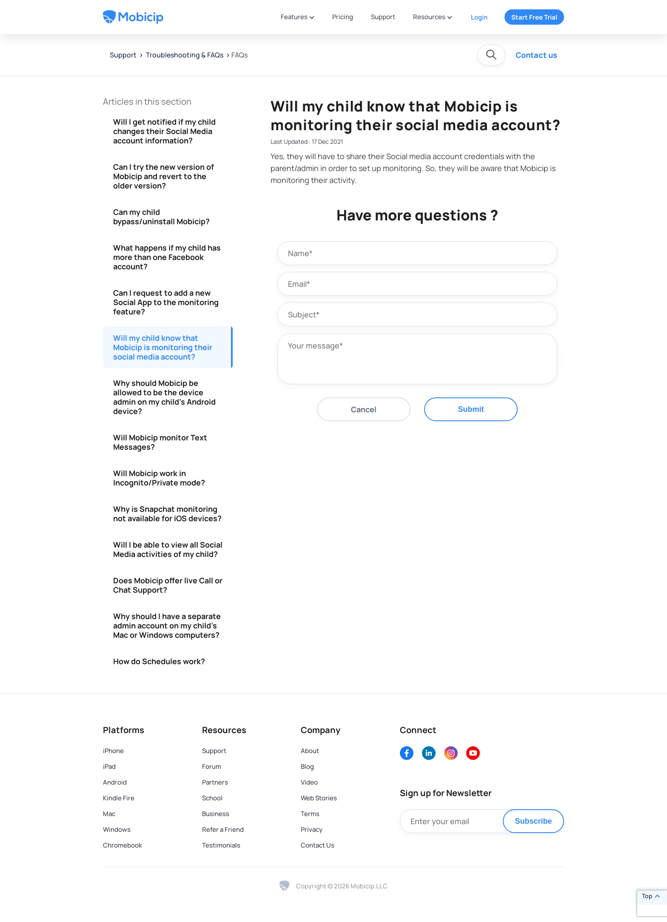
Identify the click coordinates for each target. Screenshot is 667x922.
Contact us (536, 55)
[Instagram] (451, 753)
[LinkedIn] (429, 753)
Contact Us (317, 845)
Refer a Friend (223, 829)
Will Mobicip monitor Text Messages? (160, 442)
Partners (215, 782)
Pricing (342, 16)
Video (309, 782)
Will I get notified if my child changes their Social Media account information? (164, 131)
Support (383, 16)
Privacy (311, 829)
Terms (310, 813)
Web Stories (319, 798)
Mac (109, 813)
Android (115, 782)
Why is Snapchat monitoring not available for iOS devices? (167, 513)
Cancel (363, 409)
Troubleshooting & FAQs (184, 55)
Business (215, 813)
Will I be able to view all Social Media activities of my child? (167, 549)
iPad (109, 766)
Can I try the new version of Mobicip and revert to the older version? (163, 176)
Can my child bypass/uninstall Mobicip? (161, 216)
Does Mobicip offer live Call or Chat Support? (167, 585)
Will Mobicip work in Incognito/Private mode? (159, 478)
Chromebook (122, 845)
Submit (471, 409)
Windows (117, 829)
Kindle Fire (118, 798)
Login (479, 17)
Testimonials (221, 845)
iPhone (113, 750)
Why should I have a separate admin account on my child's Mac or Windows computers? (167, 625)
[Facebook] (406, 753)
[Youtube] (473, 753)
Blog (307, 766)
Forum (211, 766)
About (310, 750)
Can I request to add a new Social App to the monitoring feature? (166, 302)
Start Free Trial (534, 17)
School (212, 798)
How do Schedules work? (159, 661)
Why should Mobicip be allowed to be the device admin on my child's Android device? (164, 397)
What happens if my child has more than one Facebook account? (167, 257)
